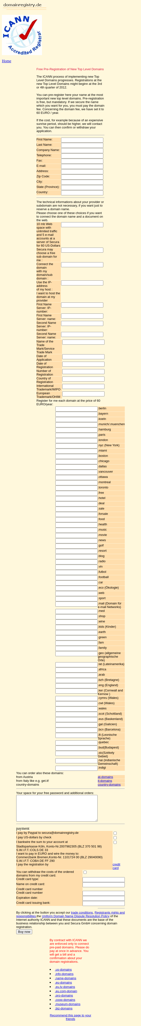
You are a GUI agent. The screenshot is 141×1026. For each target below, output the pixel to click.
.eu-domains (63, 984)
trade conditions (77, 917)
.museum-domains (67, 1005)
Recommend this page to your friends (70, 1018)
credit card (120, 871)
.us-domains (63, 971)
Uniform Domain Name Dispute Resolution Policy (70, 921)
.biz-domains (64, 1010)
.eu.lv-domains (65, 988)
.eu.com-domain (66, 992)
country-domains (114, 784)
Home (6, 61)
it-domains (110, 781)
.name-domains (65, 979)
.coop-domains (65, 1001)
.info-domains (64, 975)
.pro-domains (64, 997)
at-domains (110, 777)
